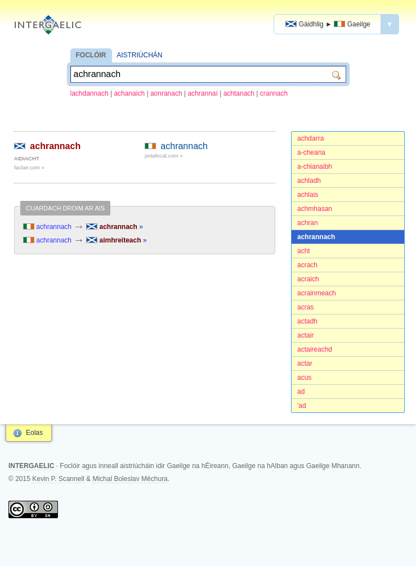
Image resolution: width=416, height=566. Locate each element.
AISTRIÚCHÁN (139, 55)
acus (304, 377)
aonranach (166, 93)
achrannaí (202, 93)
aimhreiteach (116, 240)
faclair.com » (29, 167)
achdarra (310, 138)
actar (304, 363)
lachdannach (89, 93)
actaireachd (314, 349)
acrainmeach (316, 293)
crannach (274, 93)
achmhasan (314, 209)
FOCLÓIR (91, 55)
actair (305, 335)
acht (303, 251)
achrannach (316, 237)
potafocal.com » (164, 155)
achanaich (129, 93)
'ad (301, 406)
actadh (307, 321)
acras (305, 307)
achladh (309, 181)
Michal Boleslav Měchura (129, 479)
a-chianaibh (314, 166)
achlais (307, 195)
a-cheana (311, 152)
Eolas (34, 433)
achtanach (238, 93)
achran (307, 223)
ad (301, 392)
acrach (307, 265)
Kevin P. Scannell (58, 479)
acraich (308, 279)
